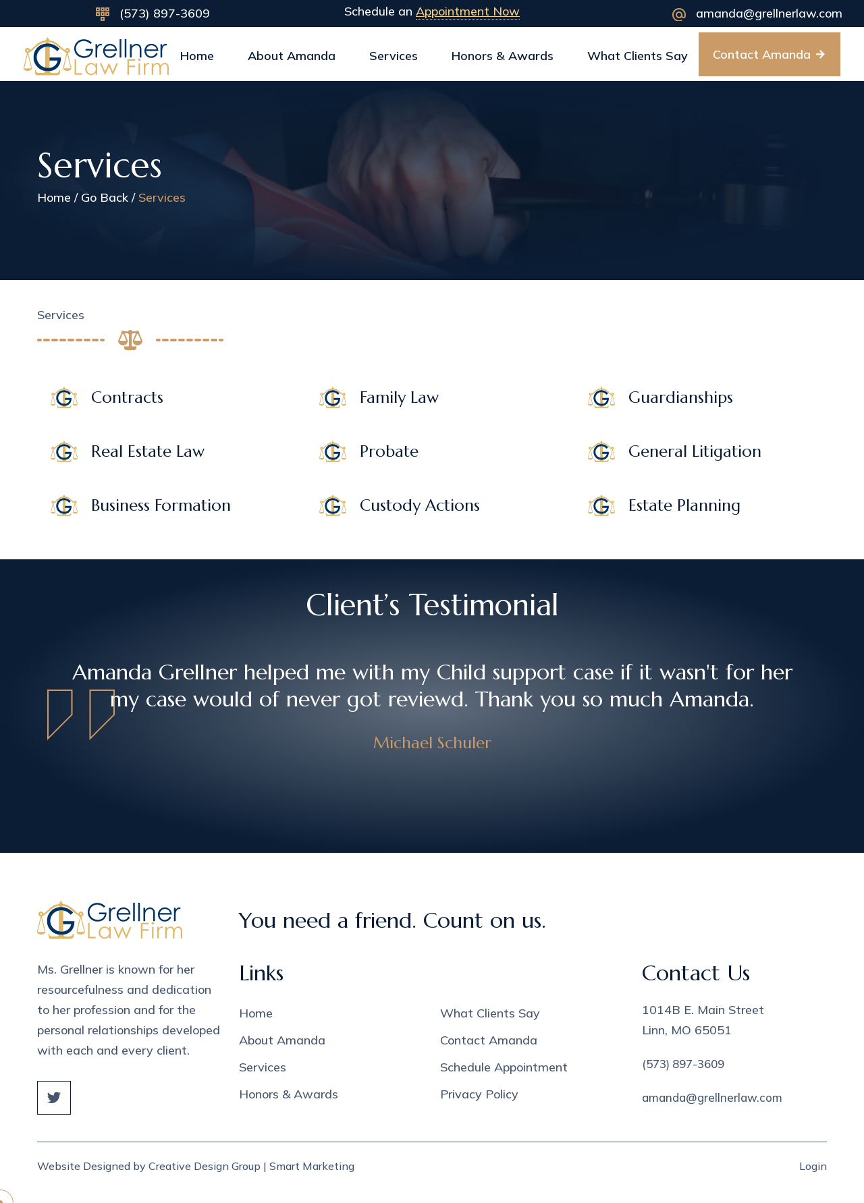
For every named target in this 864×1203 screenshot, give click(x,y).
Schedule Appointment (504, 1067)
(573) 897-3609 (164, 13)
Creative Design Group (204, 1166)
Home (197, 55)
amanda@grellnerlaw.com (769, 13)
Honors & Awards (503, 55)
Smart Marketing (311, 1166)
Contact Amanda (488, 1040)
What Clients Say (637, 55)
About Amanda (291, 55)
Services (393, 55)
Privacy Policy (479, 1094)
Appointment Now (468, 11)
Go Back (104, 197)
